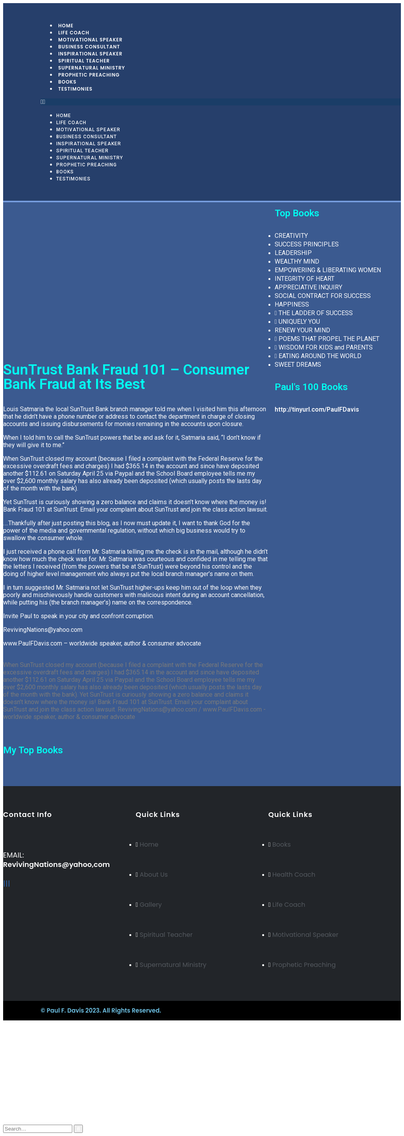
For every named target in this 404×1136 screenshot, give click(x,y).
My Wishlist (35, 1100)
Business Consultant (86, 136)
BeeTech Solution (240, 1010)
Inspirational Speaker (88, 143)
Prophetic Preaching (89, 74)
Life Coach (71, 122)
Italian (27, 1071)
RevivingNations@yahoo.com (42, 629)
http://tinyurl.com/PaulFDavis (317, 409)
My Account (36, 1085)
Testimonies (75, 89)
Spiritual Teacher (82, 150)
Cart (25, 1107)
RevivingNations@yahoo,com (56, 864)
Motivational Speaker (88, 129)
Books (65, 172)
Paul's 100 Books (311, 387)
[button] (221, 101)
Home (63, 115)
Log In (28, 1114)
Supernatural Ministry (89, 158)
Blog (25, 1092)
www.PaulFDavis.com (32, 643)
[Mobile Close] (4, 1023)
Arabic (27, 1064)
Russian (29, 1057)
